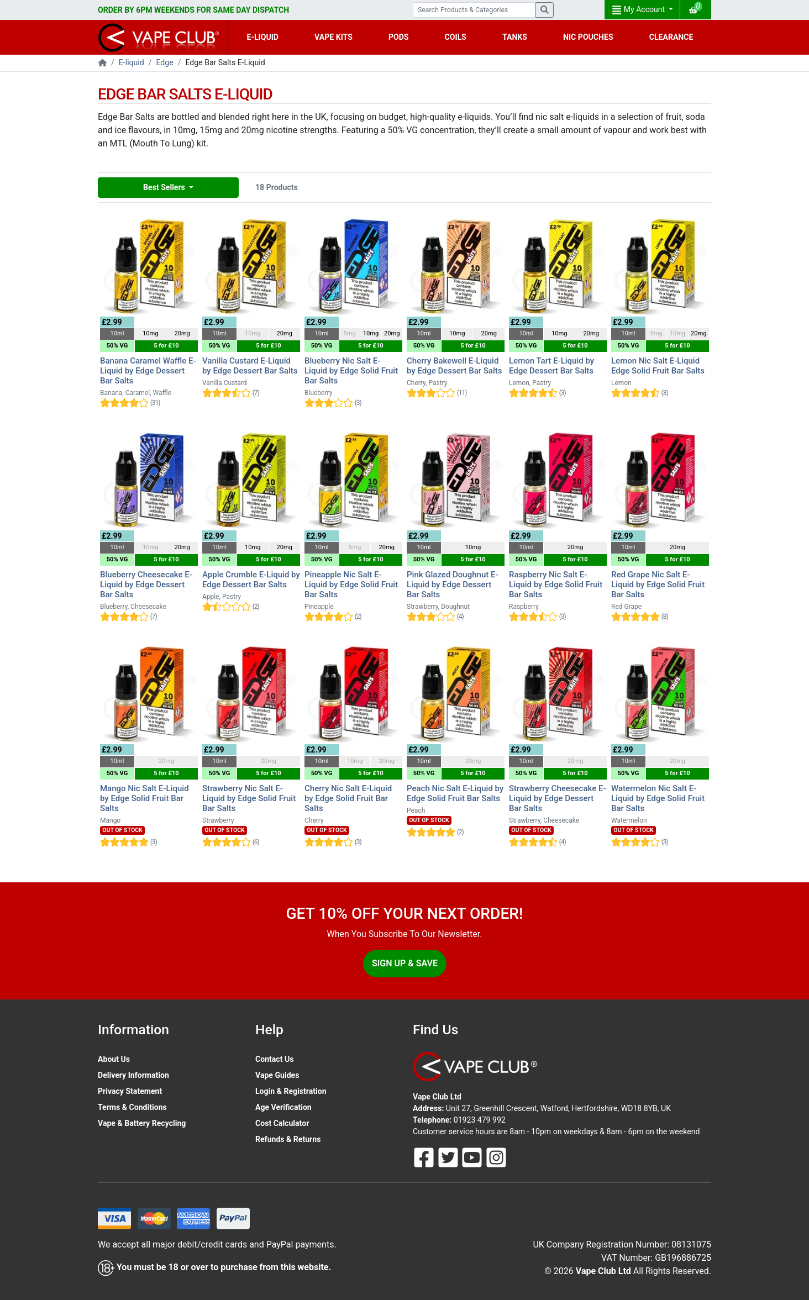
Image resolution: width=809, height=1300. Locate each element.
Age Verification (283, 1107)
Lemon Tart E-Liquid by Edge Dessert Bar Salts (551, 366)
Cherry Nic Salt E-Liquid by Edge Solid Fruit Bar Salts (348, 798)
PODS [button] (398, 37)
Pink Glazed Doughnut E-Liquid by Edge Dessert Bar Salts (452, 584)
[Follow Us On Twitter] (449, 1156)
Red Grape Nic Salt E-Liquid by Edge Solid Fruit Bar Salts (658, 584)
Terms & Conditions (132, 1107)
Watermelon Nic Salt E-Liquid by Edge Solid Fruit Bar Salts (658, 798)
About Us (114, 1059)
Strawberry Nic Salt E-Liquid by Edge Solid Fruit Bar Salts (249, 798)
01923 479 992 (480, 1119)
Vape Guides (277, 1075)
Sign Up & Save (405, 963)
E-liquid (131, 62)
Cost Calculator (282, 1123)
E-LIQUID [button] (263, 37)
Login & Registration (291, 1091)
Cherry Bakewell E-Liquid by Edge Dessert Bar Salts (454, 366)
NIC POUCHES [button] (588, 37)
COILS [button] (455, 37)
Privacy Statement (130, 1091)
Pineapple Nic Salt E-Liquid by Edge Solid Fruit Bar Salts (351, 584)
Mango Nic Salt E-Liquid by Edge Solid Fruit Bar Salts (144, 798)
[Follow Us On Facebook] (425, 1156)
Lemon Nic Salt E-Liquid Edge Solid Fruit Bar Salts (658, 366)
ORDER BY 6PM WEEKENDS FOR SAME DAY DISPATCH (193, 10)
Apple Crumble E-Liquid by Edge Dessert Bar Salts (251, 580)
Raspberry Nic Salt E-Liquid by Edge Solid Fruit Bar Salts (555, 584)
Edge (165, 62)
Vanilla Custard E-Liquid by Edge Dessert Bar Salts (249, 366)
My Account (639, 10)
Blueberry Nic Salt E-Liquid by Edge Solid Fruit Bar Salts (351, 371)
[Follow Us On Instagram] (496, 1156)
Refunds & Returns (288, 1139)
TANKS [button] (514, 37)
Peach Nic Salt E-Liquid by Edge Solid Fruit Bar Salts (455, 793)
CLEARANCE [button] (671, 37)
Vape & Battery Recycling (142, 1123)
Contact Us (274, 1059)
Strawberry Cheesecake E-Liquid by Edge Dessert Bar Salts (557, 798)
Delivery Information (133, 1075)
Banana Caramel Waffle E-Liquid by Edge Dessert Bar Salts (148, 371)
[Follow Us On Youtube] (473, 1156)
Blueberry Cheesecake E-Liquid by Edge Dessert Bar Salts (146, 584)
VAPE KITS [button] (333, 37)
